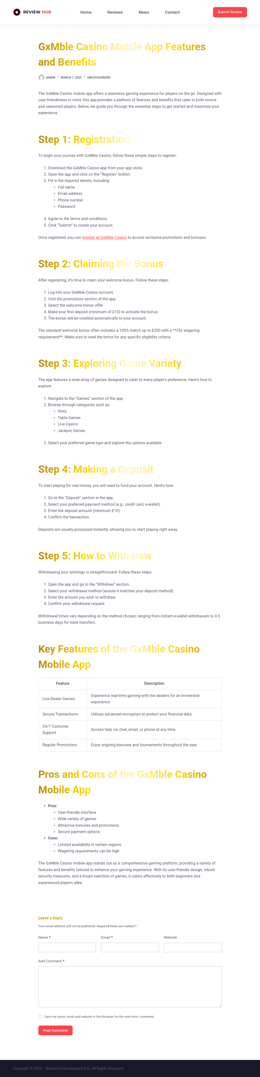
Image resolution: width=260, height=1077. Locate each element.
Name (44, 938)
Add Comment (51, 961)
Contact (172, 12)
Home (86, 12)
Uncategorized (99, 77)
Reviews (115, 12)
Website (170, 937)
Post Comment (55, 1030)
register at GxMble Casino (104, 237)
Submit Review (230, 12)
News (144, 12)
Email (107, 938)
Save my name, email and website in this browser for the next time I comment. (100, 1016)
